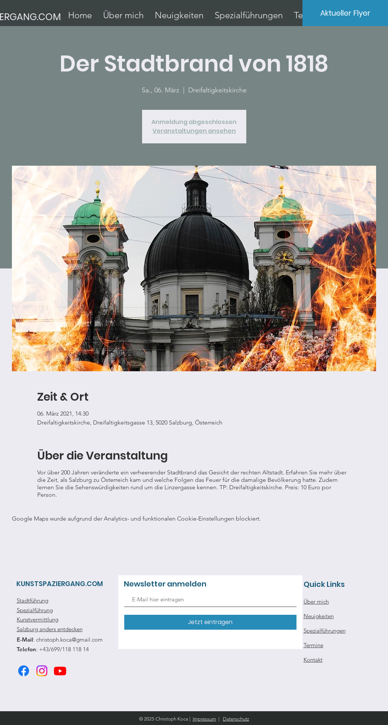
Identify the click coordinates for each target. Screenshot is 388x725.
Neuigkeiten (319, 616)
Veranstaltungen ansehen (194, 131)
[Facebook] (23, 671)
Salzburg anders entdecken (50, 629)
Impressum (204, 719)
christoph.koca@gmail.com (69, 639)
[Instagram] (42, 671)
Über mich (316, 601)
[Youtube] (60, 671)
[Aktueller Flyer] (345, 13)
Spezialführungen (325, 630)
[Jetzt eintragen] (210, 622)
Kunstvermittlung (37, 619)
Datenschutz (236, 719)
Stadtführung (32, 600)
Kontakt (313, 659)
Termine (313, 645)
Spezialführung (35, 610)
